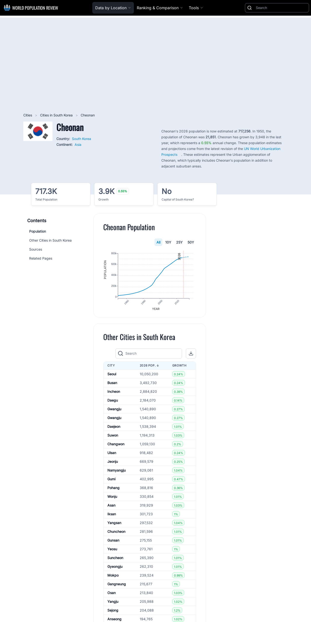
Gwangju (114, 410)
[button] (191, 355)
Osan (111, 594)
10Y (168, 242)
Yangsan (114, 524)
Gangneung (116, 585)
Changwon (115, 445)
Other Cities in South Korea (50, 240)
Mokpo (113, 577)
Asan (111, 507)
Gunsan (113, 542)
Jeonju (112, 463)
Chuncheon (116, 533)
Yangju (112, 603)
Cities (28, 115)
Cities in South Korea (57, 115)
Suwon (112, 437)
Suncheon (115, 559)
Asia (78, 144)
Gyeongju (114, 568)
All (158, 242)
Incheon (113, 393)
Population (37, 231)
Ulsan (111, 454)
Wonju (112, 498)
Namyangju (116, 472)
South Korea (81, 139)
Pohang (113, 489)
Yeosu (112, 550)
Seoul (111, 375)
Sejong (112, 612)
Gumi (111, 480)
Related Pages (40, 258)
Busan (112, 384)
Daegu (112, 402)
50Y (191, 242)
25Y (179, 242)
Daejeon (113, 428)
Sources (35, 249)
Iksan (111, 515)
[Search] (281, 7)
